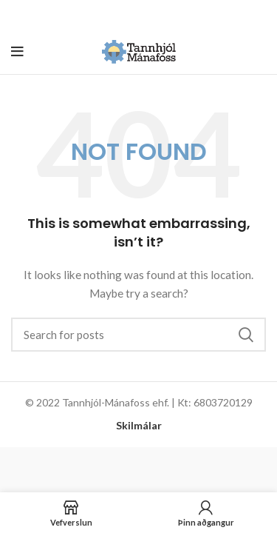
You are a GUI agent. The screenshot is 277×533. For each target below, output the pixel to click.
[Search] (138, 335)
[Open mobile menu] (17, 52)
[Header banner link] (116, 15)
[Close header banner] (258, 15)
